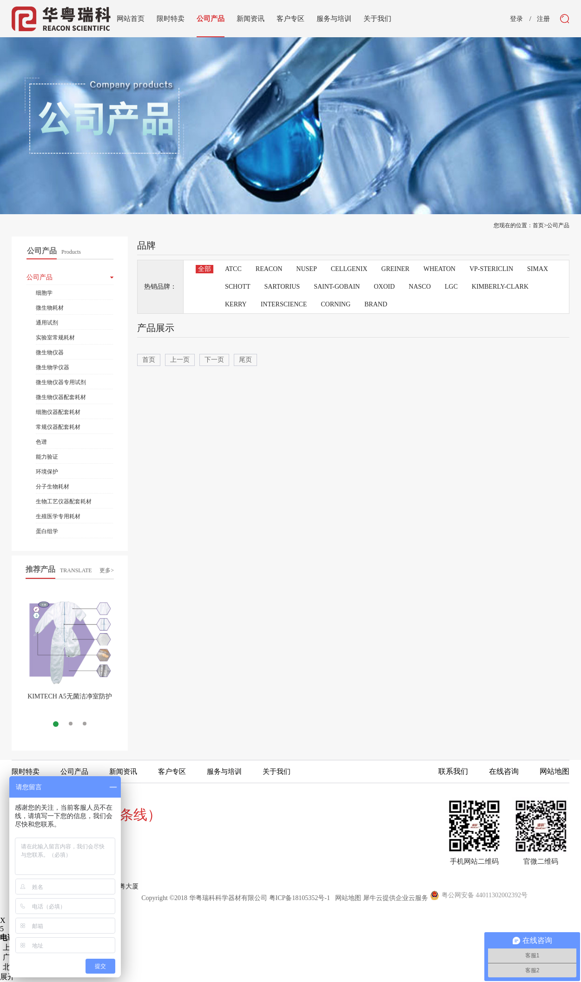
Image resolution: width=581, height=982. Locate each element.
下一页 (214, 359)
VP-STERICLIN (491, 268)
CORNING (335, 304)
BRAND (375, 304)
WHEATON (439, 268)
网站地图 (346, 897)
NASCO (419, 286)
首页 (148, 359)
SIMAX (537, 268)
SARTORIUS (282, 286)
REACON (269, 268)
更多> (106, 570)
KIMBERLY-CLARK (500, 286)
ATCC (233, 268)
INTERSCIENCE (284, 304)
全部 (204, 268)
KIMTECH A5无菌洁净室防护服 (69, 700)
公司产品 (558, 225)
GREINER (395, 268)
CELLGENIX (349, 268)
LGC (451, 286)
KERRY (236, 304)
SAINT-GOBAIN (337, 286)
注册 (543, 19)
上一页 (180, 359)
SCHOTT (237, 286)
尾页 (245, 359)
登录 (516, 19)
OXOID (384, 286)
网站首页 (131, 18)
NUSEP (306, 268)
